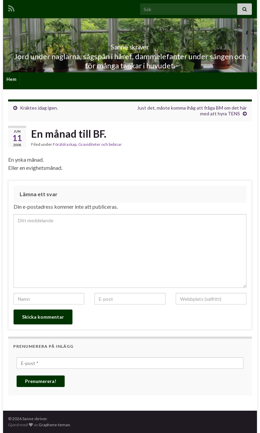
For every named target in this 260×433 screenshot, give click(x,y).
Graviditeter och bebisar (100, 144)
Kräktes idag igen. (39, 108)
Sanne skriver (130, 45)
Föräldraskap (65, 144)
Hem (11, 79)
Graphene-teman (54, 424)
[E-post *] (130, 363)
